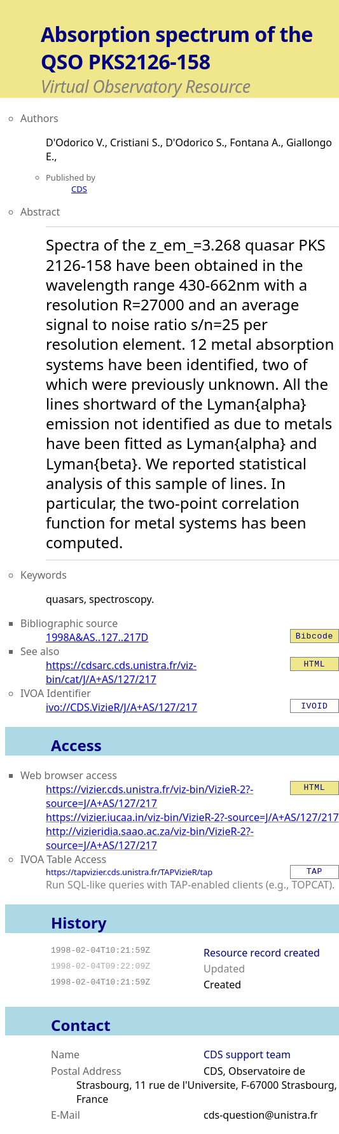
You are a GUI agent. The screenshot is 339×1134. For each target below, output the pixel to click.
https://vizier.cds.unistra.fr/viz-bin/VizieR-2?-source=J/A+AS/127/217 (149, 796)
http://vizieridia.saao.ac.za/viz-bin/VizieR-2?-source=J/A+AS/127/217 (150, 838)
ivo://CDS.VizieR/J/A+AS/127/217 (121, 707)
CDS (79, 189)
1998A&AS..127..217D (97, 637)
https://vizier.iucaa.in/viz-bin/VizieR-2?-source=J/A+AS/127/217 (192, 817)
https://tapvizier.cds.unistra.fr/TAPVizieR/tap (129, 872)
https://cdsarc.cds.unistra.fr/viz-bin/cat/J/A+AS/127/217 (121, 672)
